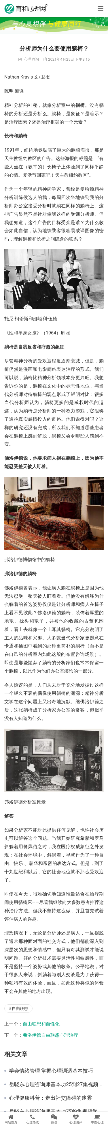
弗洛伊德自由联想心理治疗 (50, 1035)
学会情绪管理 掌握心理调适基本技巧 (51, 1071)
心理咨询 (31, 59)
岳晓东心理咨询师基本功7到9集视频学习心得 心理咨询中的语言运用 (56, 1111)
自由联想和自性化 (41, 1024)
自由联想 (20, 1008)
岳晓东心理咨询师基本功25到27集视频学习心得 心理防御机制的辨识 (56, 1084)
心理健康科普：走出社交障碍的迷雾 (50, 1098)
